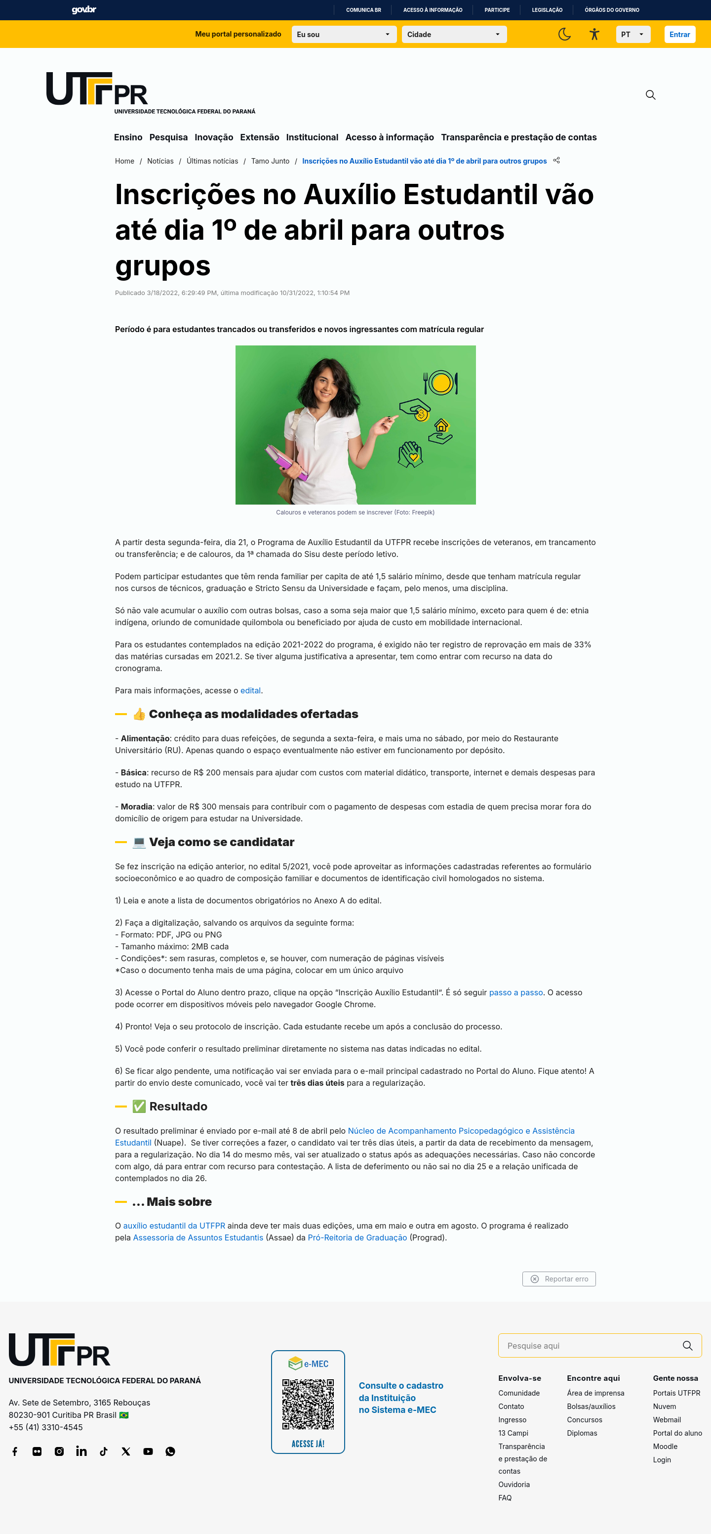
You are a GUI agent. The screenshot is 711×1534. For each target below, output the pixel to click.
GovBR (84, 10)
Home (124, 161)
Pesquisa (169, 137)
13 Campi (513, 1433)
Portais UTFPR (677, 1393)
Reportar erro (559, 1279)
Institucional (312, 137)
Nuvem (664, 1406)
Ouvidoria (514, 1484)
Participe (497, 10)
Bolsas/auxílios (591, 1406)
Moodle (665, 1446)
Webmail (667, 1419)
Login (662, 1459)
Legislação (547, 10)
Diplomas (582, 1433)
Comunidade (519, 1393)
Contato (511, 1406)
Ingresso (512, 1419)
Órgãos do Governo (612, 10)
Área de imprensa (595, 1393)
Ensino (128, 137)
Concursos (584, 1419)
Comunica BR (363, 10)
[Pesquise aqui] (591, 1346)
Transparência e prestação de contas (519, 137)
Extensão (259, 137)
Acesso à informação (433, 10)
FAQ (505, 1497)
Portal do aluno (678, 1433)
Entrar (680, 34)
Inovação (214, 137)
